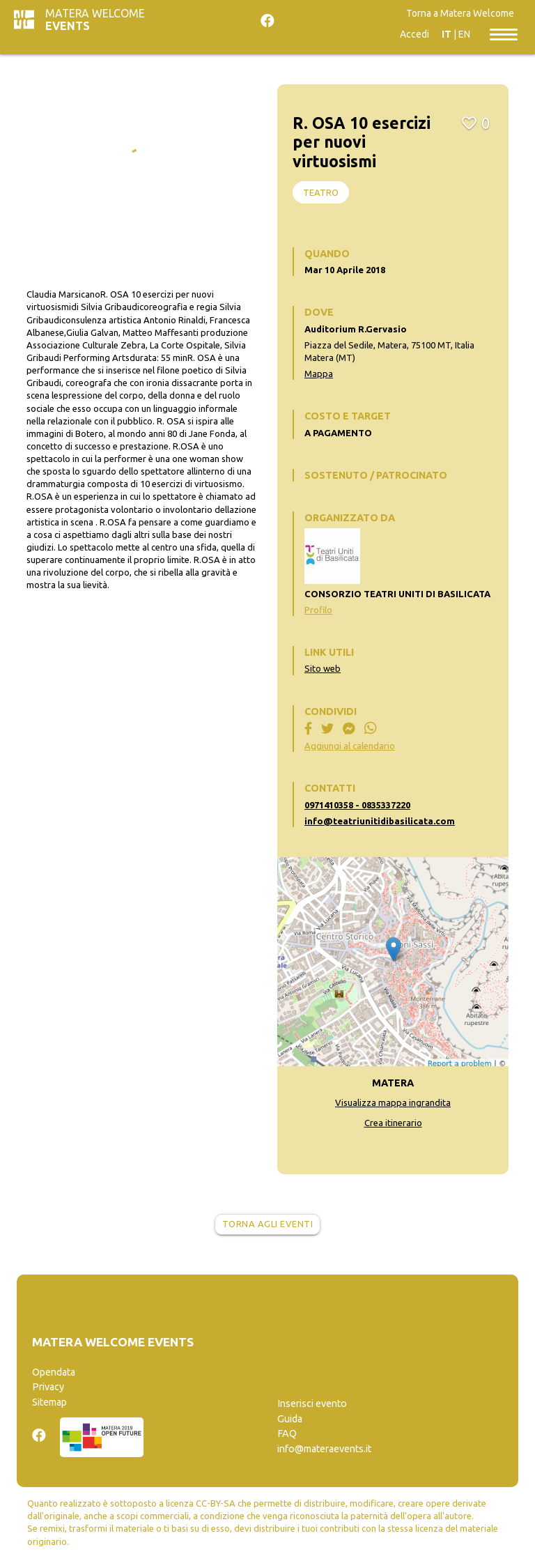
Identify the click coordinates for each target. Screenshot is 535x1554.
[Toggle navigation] (504, 33)
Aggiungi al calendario (349, 746)
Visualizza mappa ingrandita (393, 1102)
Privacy (48, 1386)
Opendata (53, 1372)
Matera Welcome (95, 19)
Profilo (318, 610)
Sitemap (49, 1402)
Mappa (318, 373)
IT (446, 34)
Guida (289, 1418)
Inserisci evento (312, 1403)
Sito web (322, 668)
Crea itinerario (393, 1123)
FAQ (287, 1433)
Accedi (414, 34)
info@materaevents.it (324, 1448)
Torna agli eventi (267, 1224)
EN (464, 34)
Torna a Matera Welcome (460, 13)
